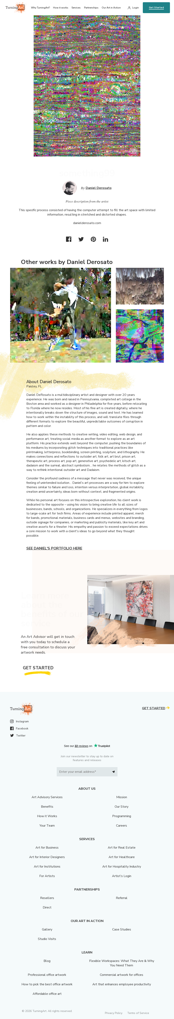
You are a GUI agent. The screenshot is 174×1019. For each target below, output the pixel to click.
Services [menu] (76, 7)
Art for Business (47, 847)
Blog (47, 961)
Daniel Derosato (99, 188)
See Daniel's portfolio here (54, 548)
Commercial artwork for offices (121, 975)
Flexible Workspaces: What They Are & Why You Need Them (121, 963)
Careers (121, 825)
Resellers (47, 898)
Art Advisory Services (47, 797)
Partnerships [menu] (91, 7)
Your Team (47, 825)
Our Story (121, 806)
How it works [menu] (60, 7)
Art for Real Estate (122, 847)
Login (135, 7)
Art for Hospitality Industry (121, 866)
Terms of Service (138, 1013)
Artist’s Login (121, 876)
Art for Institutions (47, 866)
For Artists (47, 876)
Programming (121, 816)
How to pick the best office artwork (47, 984)
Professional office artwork (47, 975)
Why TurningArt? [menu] (40, 7)
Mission (121, 797)
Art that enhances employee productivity (121, 984)
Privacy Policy (113, 1013)
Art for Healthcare (122, 857)
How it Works (47, 816)
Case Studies (121, 929)
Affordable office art (47, 994)
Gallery (47, 929)
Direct (47, 907)
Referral (121, 898)
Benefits (47, 806)
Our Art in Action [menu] (111, 7)
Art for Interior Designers (47, 857)
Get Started (156, 7)
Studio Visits (47, 939)
